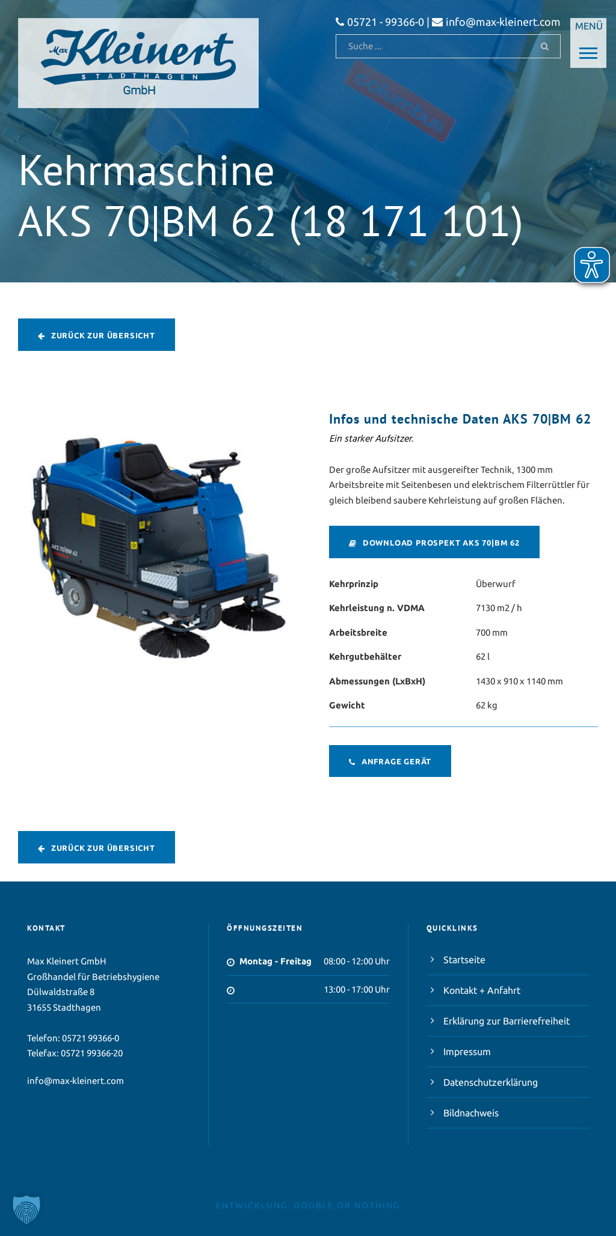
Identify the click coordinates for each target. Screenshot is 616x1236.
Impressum (467, 1051)
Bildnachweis (471, 1112)
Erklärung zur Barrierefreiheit (506, 1020)
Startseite (464, 959)
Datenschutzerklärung (490, 1082)
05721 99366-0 (90, 1038)
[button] (26, 1209)
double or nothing (347, 1205)
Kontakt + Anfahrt (481, 990)
